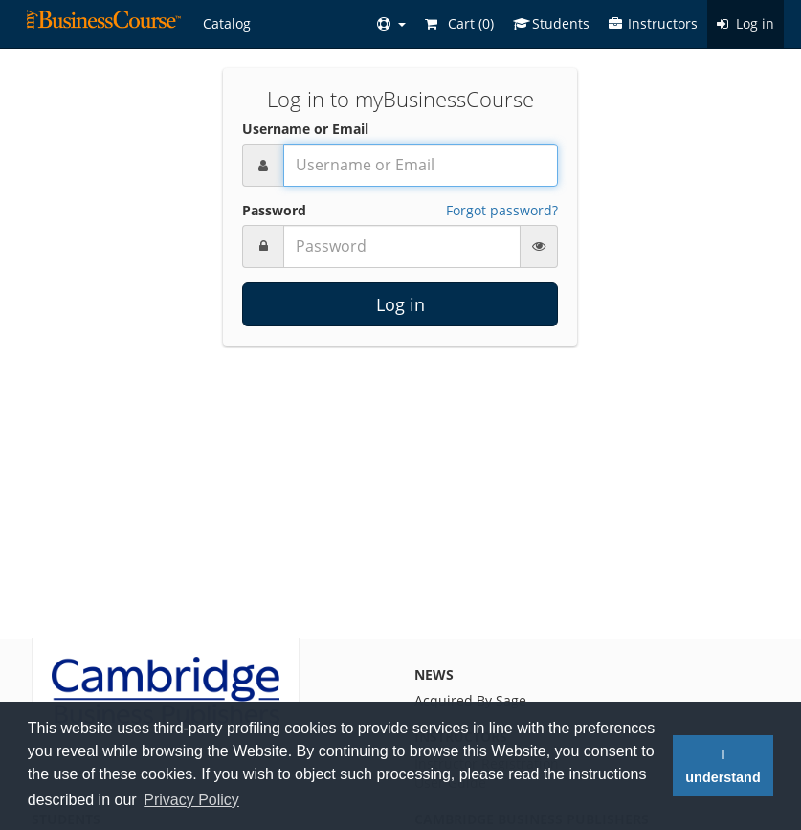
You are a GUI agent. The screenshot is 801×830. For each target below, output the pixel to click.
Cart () (459, 23)
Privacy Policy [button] (191, 800)
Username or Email (305, 129)
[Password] (402, 246)
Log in (745, 23)
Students (551, 23)
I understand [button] (722, 766)
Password (274, 210)
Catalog (227, 23)
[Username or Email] (420, 165)
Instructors (653, 23)
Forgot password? (502, 210)
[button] (391, 24)
